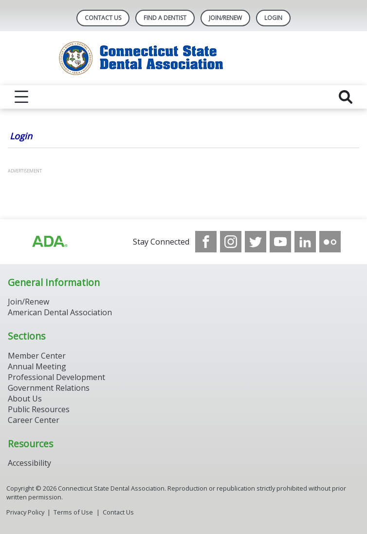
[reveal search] (345, 97)
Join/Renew (225, 18)
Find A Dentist (165, 18)
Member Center (37, 355)
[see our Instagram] (230, 241)
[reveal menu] (21, 97)
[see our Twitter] (255, 241)
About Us (25, 398)
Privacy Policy (25, 512)
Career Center (33, 420)
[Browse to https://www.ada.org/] (49, 241)
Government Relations (49, 387)
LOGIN (273, 18)
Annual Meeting (37, 366)
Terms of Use (73, 512)
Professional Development (56, 377)
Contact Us (103, 18)
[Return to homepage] (184, 58)
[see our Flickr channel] (330, 241)
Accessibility (29, 463)
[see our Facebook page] (206, 241)
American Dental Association (60, 312)
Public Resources (39, 409)
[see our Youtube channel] (280, 241)
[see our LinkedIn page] (305, 241)
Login (21, 136)
